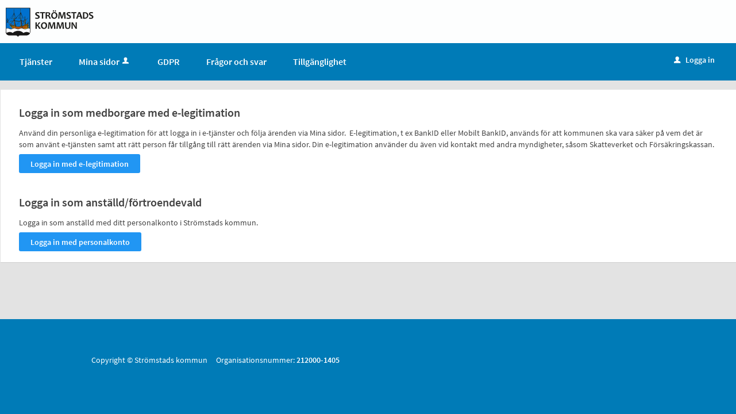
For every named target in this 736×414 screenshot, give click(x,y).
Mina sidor (105, 61)
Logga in (694, 60)
